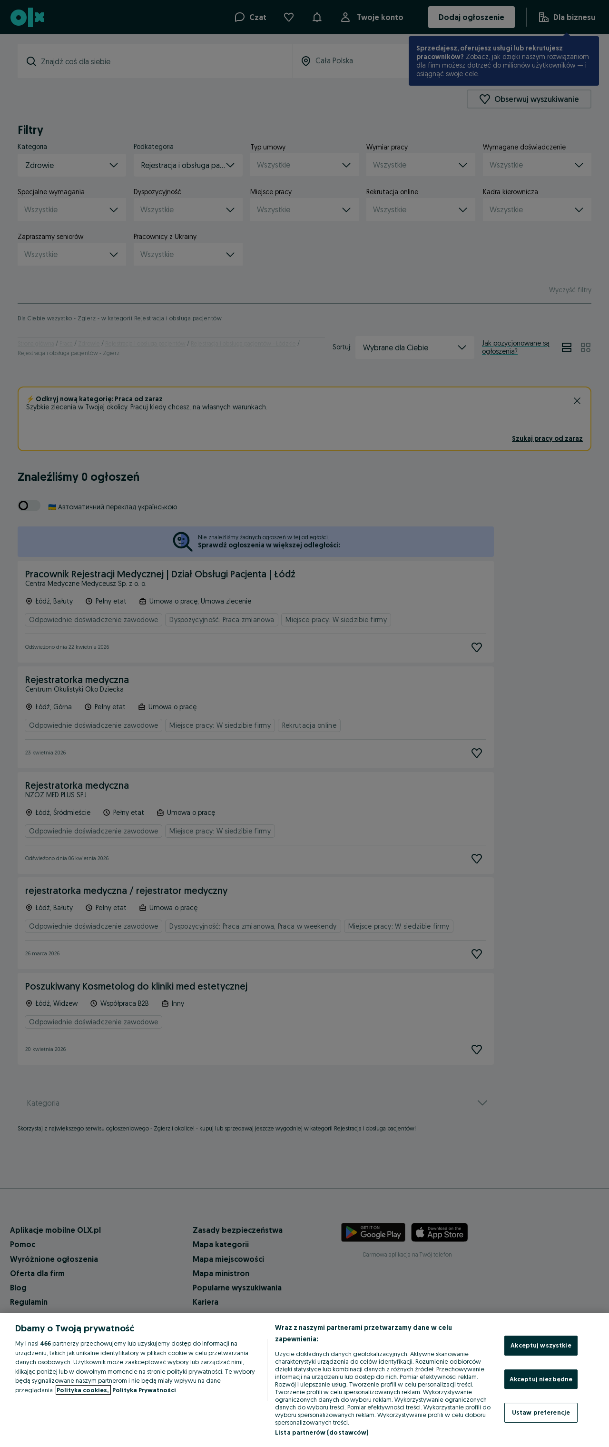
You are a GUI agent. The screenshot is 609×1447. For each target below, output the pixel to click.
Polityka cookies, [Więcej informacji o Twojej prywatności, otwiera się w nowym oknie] (83, 1390)
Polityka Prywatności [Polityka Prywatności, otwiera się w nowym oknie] (144, 1390)
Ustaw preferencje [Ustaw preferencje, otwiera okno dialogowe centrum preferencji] (541, 1412)
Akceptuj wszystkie (541, 1345)
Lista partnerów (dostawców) (322, 1432)
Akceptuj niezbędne (541, 1379)
